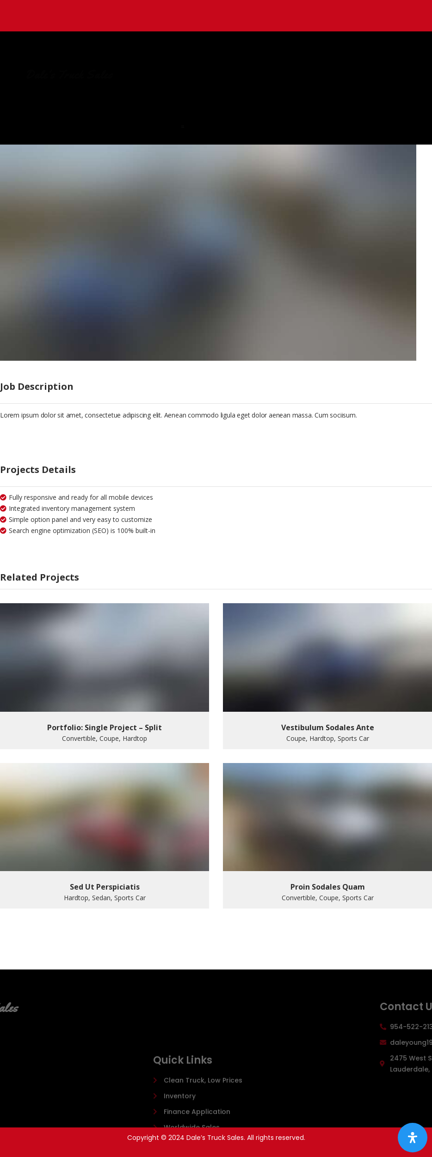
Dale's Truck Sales (164, 75)
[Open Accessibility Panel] (412, 1137)
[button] (239, 126)
